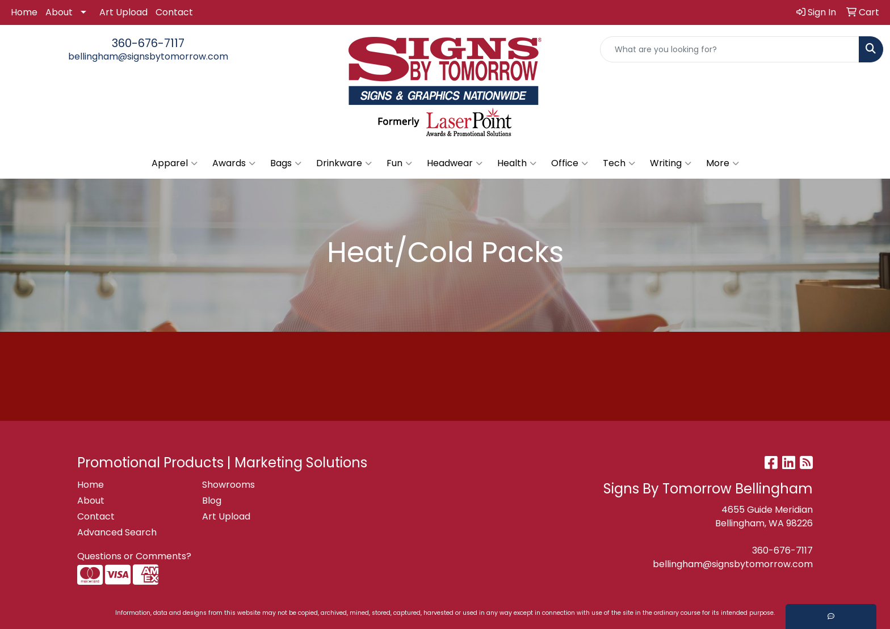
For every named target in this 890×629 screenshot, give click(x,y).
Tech (619, 163)
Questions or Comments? (134, 556)
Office (569, 163)
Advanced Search (117, 532)
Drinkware (344, 163)
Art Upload (123, 12)
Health (516, 163)
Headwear (454, 163)
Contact (174, 12)
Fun (399, 163)
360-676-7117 (148, 43)
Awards (233, 163)
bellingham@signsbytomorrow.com (148, 56)
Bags (285, 163)
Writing (670, 163)
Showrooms (228, 484)
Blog (211, 500)
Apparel (175, 163)
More (722, 163)
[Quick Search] (729, 49)
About (59, 12)
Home (24, 12)
